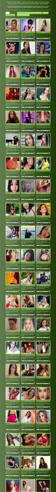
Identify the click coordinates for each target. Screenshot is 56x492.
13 (47, 12)
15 (20, 475)
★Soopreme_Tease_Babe (11, 17)
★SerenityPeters (9, 389)
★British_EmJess (9, 348)
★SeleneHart (8, 409)
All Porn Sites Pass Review (40, 9)
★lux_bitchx (38, 162)
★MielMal (8, 286)
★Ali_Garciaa (8, 141)
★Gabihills (23, 59)
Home (7, 12)
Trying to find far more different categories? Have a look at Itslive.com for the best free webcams (28, 481)
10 (39, 12)
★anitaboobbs (39, 224)
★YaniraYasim (9, 224)
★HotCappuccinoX (25, 203)
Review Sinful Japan (17, 9)
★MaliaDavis (23, 368)
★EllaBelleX (8, 100)
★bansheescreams (10, 183)
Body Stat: (12, 50)
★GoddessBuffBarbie (25, 286)
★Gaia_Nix (23, 17)
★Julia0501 (23, 162)
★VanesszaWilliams (40, 368)
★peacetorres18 (9, 38)
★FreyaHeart (23, 244)
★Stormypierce (24, 348)
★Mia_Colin (23, 306)
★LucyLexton (39, 348)
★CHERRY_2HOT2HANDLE (41, 327)
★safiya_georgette (40, 286)
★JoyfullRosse (39, 79)
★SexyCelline (39, 38)
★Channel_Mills (39, 203)
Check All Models (21, 12)
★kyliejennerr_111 (9, 203)
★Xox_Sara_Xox (39, 100)
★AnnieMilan (23, 389)
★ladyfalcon (38, 451)
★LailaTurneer (9, 59)
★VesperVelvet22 (24, 100)
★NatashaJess (24, 79)
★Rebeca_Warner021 (10, 120)
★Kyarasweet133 (24, 183)
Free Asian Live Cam (30, 9)
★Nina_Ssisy (39, 59)
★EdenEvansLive (39, 430)
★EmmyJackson (24, 451)
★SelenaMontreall (40, 389)
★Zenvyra (38, 183)
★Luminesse (8, 162)
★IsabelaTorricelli (24, 430)
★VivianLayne (24, 327)
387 (26, 475)
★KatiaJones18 (39, 244)
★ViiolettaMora (24, 265)
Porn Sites (24, 9)
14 (18, 475)
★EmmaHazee (9, 451)
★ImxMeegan (8, 79)
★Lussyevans (8, 265)
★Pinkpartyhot (39, 17)
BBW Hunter (47, 9)
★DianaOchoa (24, 38)
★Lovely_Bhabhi (39, 141)
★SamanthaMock (24, 120)
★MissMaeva (8, 327)
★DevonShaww (24, 141)
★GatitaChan (8, 430)
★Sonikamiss (8, 244)
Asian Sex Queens (9, 9)
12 (44, 12)
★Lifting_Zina (8, 368)
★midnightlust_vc (40, 265)
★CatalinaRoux (39, 409)
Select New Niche (10, 475)
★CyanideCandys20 (25, 224)
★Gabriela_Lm (39, 120)
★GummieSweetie (9, 306)
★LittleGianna (39, 306)
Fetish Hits (32, 490)
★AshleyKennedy (24, 409)
